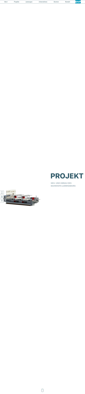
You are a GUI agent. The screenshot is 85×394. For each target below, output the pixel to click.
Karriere (56, 2)
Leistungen (29, 2)
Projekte (16, 2)
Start (5, 2)
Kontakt (67, 2)
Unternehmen (43, 2)
